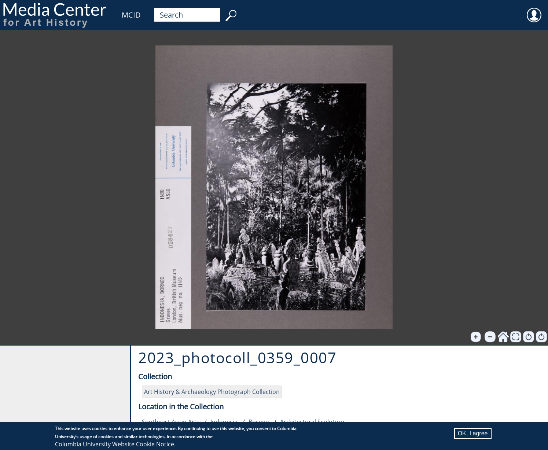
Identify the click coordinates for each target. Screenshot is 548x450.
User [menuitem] (534, 10)
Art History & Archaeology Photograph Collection (212, 392)
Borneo (259, 422)
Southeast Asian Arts (170, 422)
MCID (131, 15)
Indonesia (224, 422)
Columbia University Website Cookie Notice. (115, 444)
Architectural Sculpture (312, 422)
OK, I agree (473, 433)
